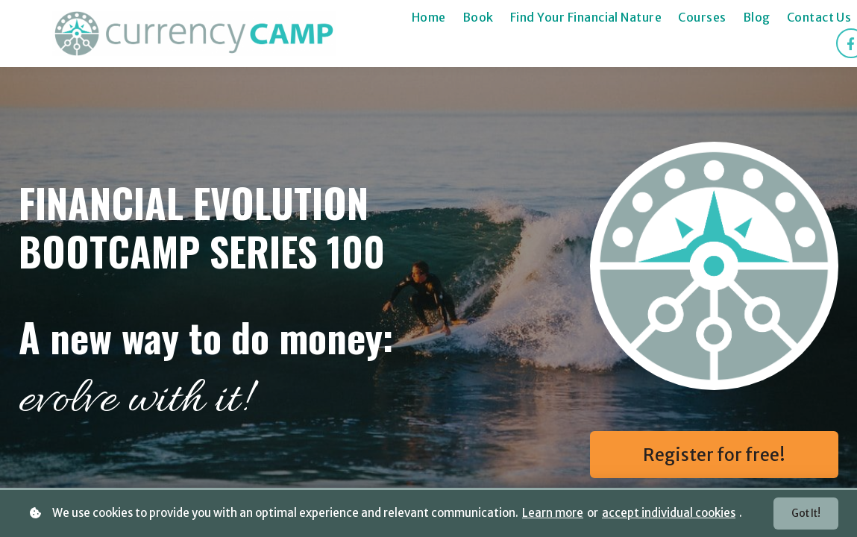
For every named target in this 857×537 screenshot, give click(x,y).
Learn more (552, 513)
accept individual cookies (668, 513)
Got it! (804, 513)
